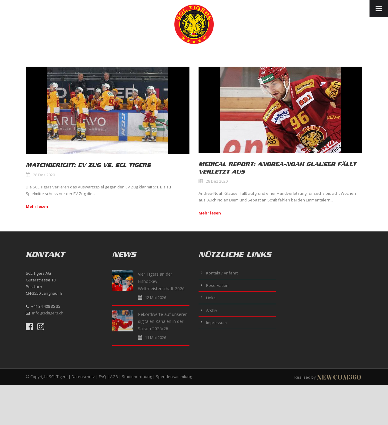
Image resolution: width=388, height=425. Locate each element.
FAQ (102, 376)
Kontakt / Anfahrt (222, 273)
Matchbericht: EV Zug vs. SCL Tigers (88, 165)
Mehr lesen (37, 206)
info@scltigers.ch (47, 313)
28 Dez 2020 (44, 175)
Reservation (217, 285)
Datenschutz (83, 376)
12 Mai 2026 (155, 297)
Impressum (216, 322)
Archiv (211, 310)
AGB (114, 376)
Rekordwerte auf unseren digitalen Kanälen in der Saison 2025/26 (163, 321)
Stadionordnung (137, 376)
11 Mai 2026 (155, 337)
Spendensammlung (174, 376)
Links (211, 297)
